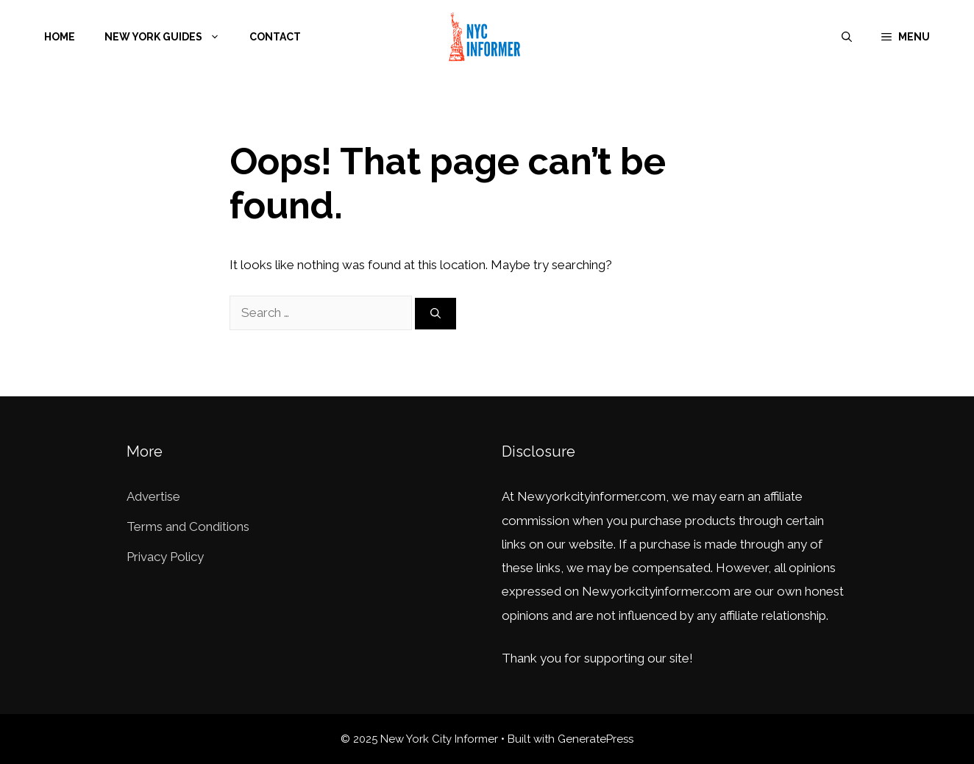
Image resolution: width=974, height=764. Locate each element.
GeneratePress (595, 739)
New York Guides (169, 37)
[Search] (435, 313)
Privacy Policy (165, 556)
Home (59, 37)
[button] (906, 37)
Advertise (153, 496)
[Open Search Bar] (847, 37)
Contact (275, 37)
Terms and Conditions (188, 526)
